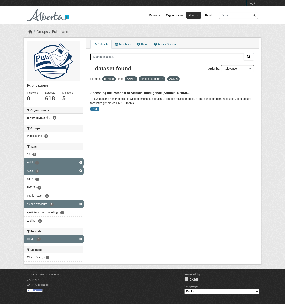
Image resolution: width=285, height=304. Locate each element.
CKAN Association (38, 284)
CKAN (191, 279)
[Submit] (254, 15)
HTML (94, 109)
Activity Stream (165, 44)
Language (191, 286)
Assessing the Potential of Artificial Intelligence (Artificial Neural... (140, 93)
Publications (62, 32)
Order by (213, 68)
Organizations (174, 15)
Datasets (154, 15)
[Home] (30, 32)
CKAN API (33, 279)
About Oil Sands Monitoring (43, 274)
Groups (193, 15)
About (208, 15)
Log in (252, 3)
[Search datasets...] (238, 15)
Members (123, 44)
